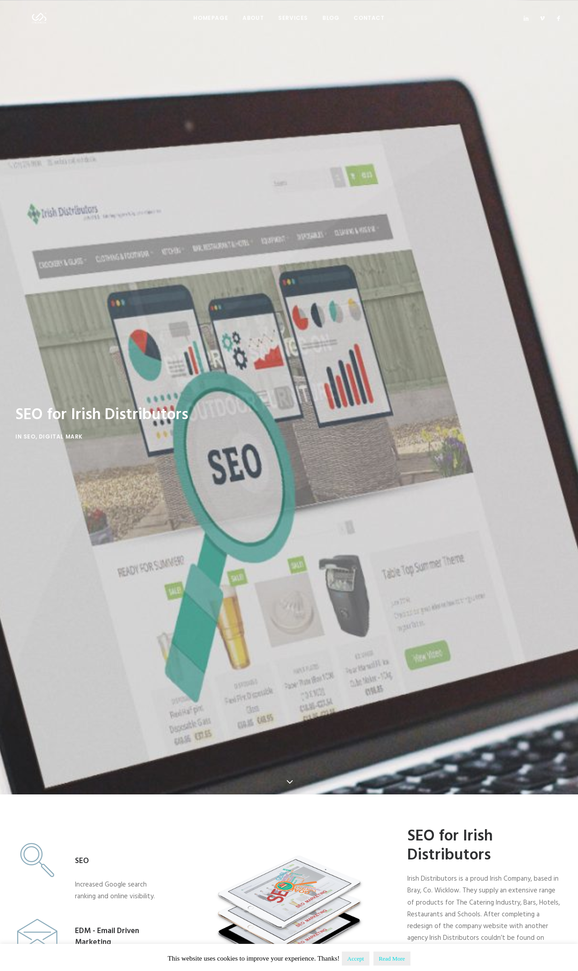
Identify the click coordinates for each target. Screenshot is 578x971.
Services (293, 25)
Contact (369, 25)
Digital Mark (61, 393)
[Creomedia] (33, 25)
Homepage (210, 25)
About (253, 25)
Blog (330, 25)
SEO (29, 393)
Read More (392, 958)
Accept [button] (355, 958)
